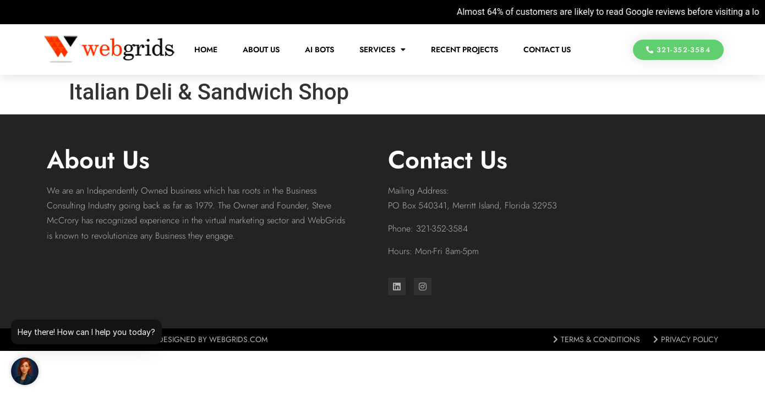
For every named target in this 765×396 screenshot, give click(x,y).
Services (382, 49)
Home (205, 49)
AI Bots (319, 49)
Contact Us (547, 49)
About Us (261, 49)
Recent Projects (464, 49)
